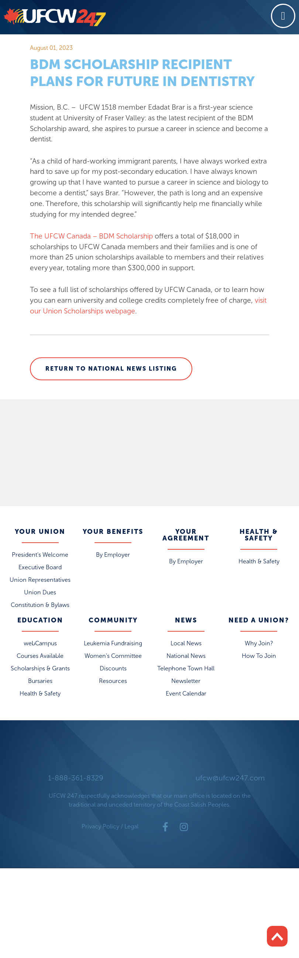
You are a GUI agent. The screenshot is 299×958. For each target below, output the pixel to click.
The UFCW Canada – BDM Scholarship (91, 236)
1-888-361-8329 (75, 777)
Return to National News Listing (111, 368)
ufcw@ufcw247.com (230, 777)
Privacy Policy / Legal (110, 826)
